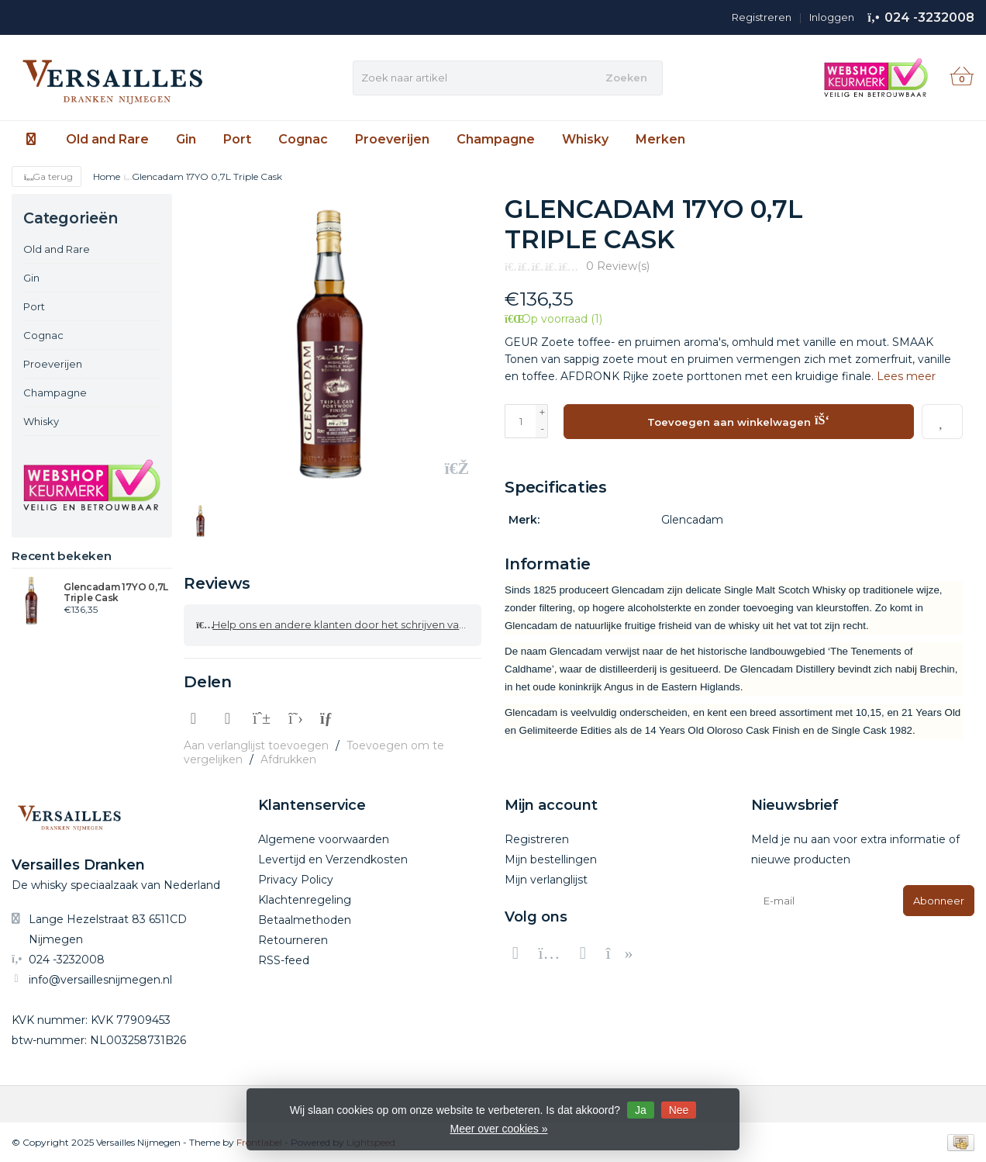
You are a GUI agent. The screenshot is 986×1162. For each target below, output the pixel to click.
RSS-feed (283, 960)
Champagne (496, 139)
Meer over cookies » (498, 1128)
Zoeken (626, 77)
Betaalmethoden (304, 919)
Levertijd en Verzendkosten (333, 859)
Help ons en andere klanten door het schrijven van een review (338, 624)
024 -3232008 (929, 17)
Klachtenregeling (304, 899)
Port (237, 139)
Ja (640, 1110)
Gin (186, 139)
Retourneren (293, 939)
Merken (660, 139)
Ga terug (46, 176)
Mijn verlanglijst (546, 879)
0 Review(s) (618, 266)
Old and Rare (107, 139)
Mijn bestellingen (551, 859)
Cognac (303, 139)
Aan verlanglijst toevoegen (256, 745)
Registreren (761, 17)
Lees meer (906, 376)
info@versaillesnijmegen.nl (100, 979)
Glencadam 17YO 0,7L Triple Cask (116, 592)
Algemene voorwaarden (323, 839)
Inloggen (831, 17)
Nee (679, 1110)
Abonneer (938, 900)
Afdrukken (288, 759)
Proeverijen (392, 139)
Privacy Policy (295, 879)
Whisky (585, 139)
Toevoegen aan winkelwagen (738, 420)
